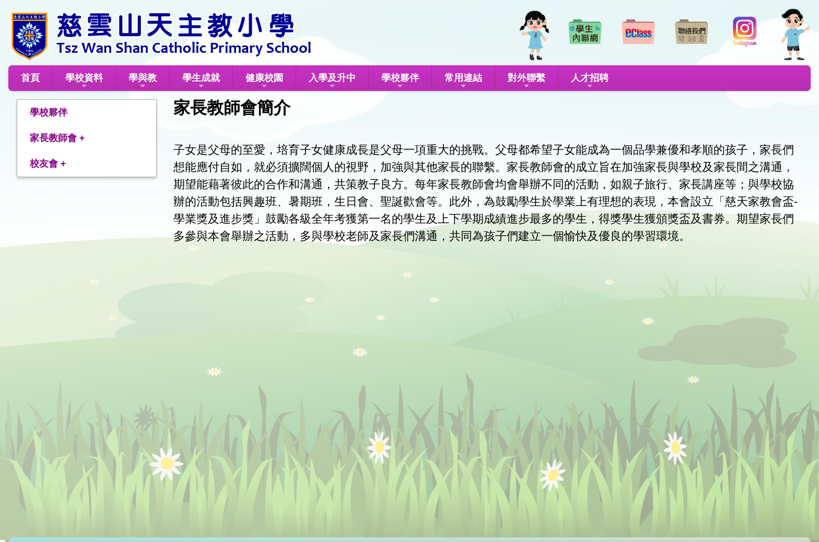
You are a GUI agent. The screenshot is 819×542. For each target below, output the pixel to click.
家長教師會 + (57, 138)
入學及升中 (332, 81)
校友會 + (48, 163)
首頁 (30, 78)
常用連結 (463, 81)
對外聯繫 (526, 81)
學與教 (142, 81)
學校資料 (84, 81)
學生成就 (201, 81)
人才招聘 (590, 81)
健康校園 (264, 81)
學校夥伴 (400, 81)
